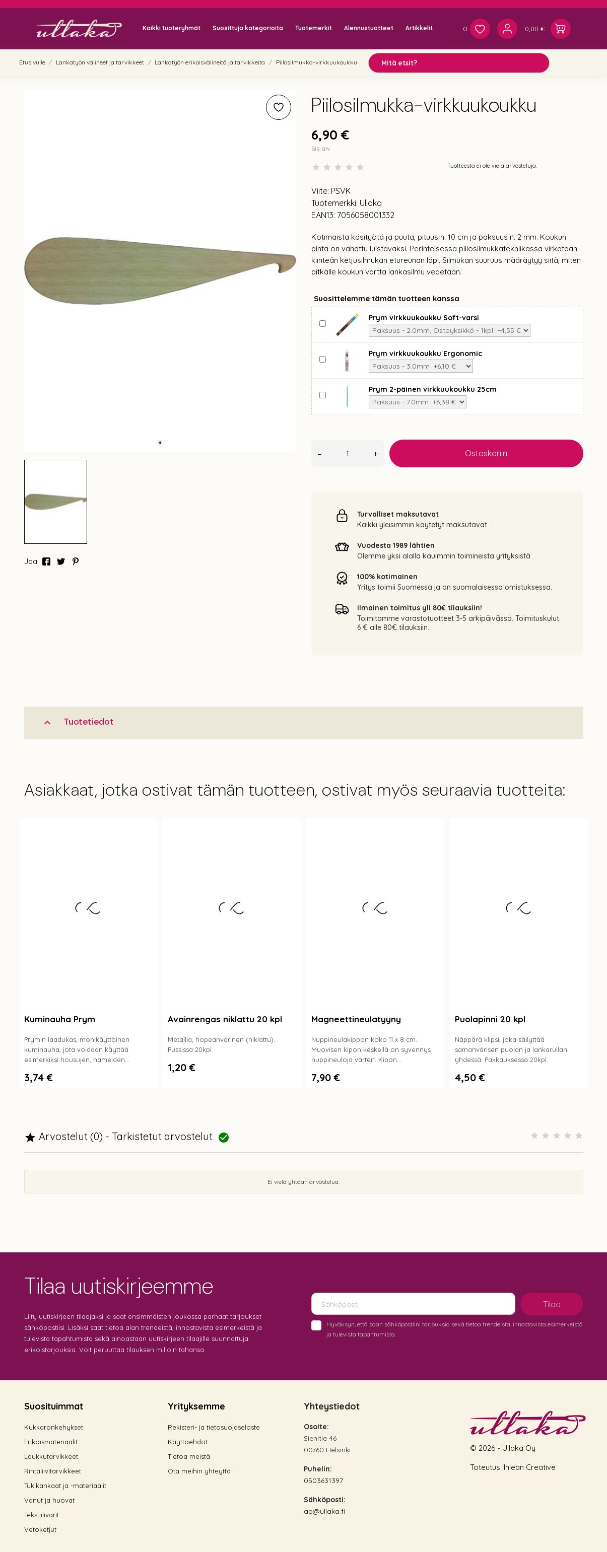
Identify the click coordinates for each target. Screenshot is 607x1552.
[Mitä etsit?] (459, 63)
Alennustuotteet (368, 28)
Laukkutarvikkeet (51, 1456)
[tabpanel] (160, 271)
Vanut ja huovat (49, 1500)
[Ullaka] (79, 28)
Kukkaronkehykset (53, 1427)
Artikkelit (419, 28)
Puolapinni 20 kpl (490, 1019)
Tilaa (552, 1304)
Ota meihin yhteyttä (199, 1471)
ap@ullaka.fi (324, 1511)
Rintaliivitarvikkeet (52, 1471)
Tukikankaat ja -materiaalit (65, 1486)
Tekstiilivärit (41, 1515)
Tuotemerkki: (334, 203)
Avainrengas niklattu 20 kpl (225, 1019)
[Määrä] (347, 453)
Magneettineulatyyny (356, 1019)
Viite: (320, 191)
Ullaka (371, 203)
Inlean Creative (530, 1467)
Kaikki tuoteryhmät (171, 28)
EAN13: (323, 215)
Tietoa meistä (189, 1456)
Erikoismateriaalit (51, 1442)
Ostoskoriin (486, 453)
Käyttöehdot (188, 1442)
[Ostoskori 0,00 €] (548, 29)
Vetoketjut (40, 1529)
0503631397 (323, 1480)
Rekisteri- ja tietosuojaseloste (214, 1427)
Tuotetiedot (77, 722)
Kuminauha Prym (59, 1019)
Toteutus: (487, 1467)
